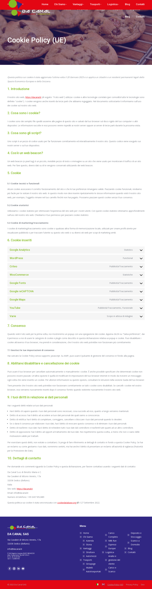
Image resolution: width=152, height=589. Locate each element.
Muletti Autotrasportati (93, 569)
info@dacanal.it (37, 2)
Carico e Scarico (112, 569)
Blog (130, 548)
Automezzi (91, 556)
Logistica (108, 552)
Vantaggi (85, 548)
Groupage (91, 563)
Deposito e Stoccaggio (136, 535)
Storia (89, 544)
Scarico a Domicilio (135, 542)
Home (86, 533)
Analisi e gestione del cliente (114, 560)
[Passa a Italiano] (136, 3)
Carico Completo (113, 535)
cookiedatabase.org (66, 502)
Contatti (132, 552)
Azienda (90, 540)
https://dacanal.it (33, 97)
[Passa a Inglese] (141, 3)
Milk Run (112, 540)
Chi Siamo (86, 536)
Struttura (90, 552)
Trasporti (86, 560)
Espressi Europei (112, 546)
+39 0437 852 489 (16, 2)
